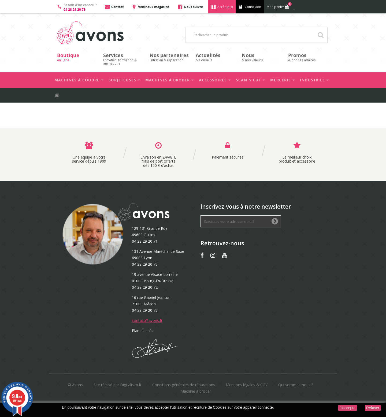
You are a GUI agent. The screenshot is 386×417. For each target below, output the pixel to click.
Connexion (253, 7)
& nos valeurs (262, 57)
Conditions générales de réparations (183, 384)
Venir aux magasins (153, 7)
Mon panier (279, 5)
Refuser (372, 408)
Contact (117, 7)
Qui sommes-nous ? (295, 384)
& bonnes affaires (308, 57)
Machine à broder (195, 391)
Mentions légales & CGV (247, 384)
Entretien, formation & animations (123, 59)
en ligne (77, 57)
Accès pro (225, 7)
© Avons (75, 384)
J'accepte (347, 408)
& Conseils (216, 57)
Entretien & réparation (170, 57)
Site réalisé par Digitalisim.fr (118, 384)
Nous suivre (193, 7)
